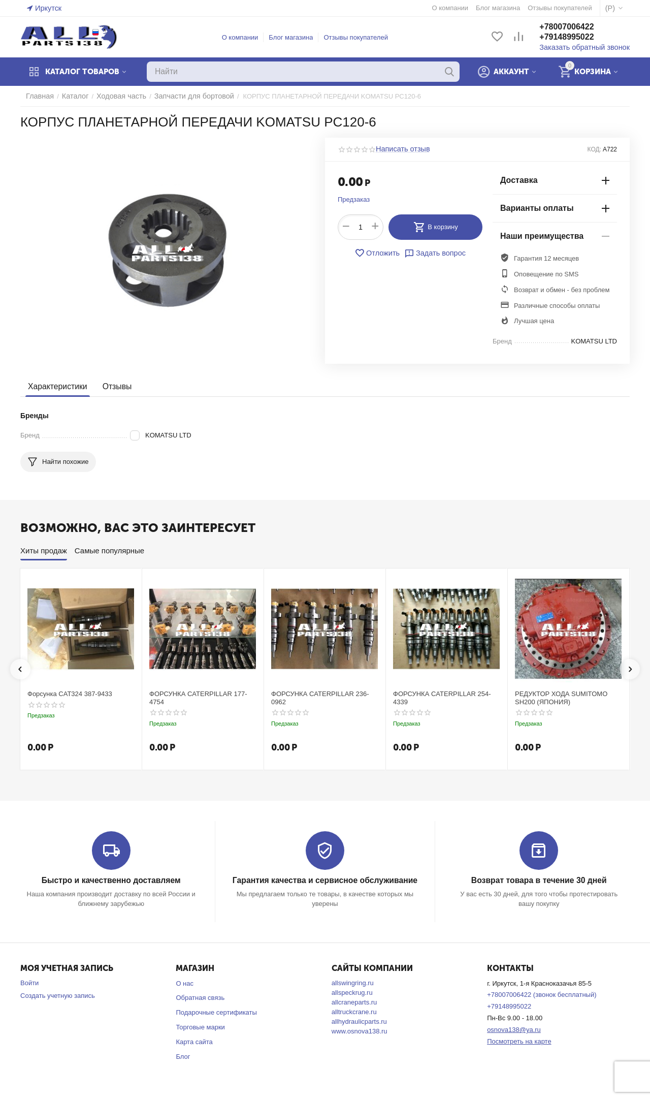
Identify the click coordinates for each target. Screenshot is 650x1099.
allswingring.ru (353, 982)
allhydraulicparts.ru (359, 1021)
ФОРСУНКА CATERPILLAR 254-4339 (442, 698)
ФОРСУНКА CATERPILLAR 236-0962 (320, 698)
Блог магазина (295, 37)
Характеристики (56, 386)
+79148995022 (575, 37)
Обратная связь (200, 997)
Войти (29, 982)
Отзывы (113, 386)
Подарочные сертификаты (216, 1012)
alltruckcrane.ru (354, 1011)
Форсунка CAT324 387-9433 (69, 694)
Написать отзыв (400, 149)
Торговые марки (200, 1026)
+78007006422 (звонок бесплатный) (541, 994)
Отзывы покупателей (360, 37)
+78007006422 (575, 27)
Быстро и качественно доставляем (111, 880)
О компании (244, 37)
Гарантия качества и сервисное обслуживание (325, 880)
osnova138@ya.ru (514, 1029)
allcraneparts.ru (354, 1002)
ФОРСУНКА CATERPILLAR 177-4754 (198, 698)
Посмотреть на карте (519, 1041)
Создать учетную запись (57, 995)
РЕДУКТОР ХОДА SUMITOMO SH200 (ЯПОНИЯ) (561, 698)
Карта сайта (194, 1041)
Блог (183, 1056)
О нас (184, 983)
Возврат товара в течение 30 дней (538, 880)
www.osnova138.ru (359, 1030)
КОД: (594, 149)
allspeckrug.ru (352, 992)
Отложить (379, 253)
